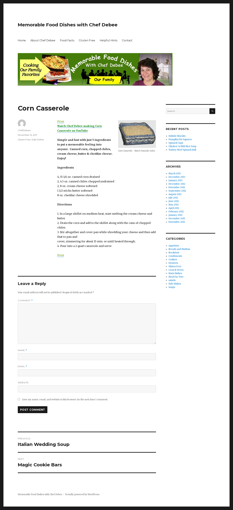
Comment (25, 300)
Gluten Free (87, 40)
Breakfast (173, 252)
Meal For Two (175, 276)
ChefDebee (24, 130)
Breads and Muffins (179, 249)
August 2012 (174, 194)
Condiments (175, 256)
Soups (171, 287)
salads (172, 280)
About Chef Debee (42, 40)
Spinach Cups (175, 143)
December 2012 (176, 184)
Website (23, 382)
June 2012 (173, 201)
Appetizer (173, 245)
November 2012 (176, 187)
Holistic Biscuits (177, 136)
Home (22, 40)
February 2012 (176, 211)
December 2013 (176, 177)
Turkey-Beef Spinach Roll (182, 149)
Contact (127, 40)
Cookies (172, 259)
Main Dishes (175, 273)
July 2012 (173, 197)
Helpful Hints (108, 40)
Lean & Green (175, 270)
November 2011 (176, 222)
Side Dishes (37, 139)
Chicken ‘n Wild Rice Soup (182, 146)
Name (22, 350)
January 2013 (175, 180)
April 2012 (173, 208)
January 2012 (175, 215)
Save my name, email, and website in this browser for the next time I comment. (65, 399)
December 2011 (176, 218)
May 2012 (173, 204)
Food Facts (67, 40)
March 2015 (174, 173)
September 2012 (177, 190)
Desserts (173, 263)
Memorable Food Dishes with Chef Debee (67, 25)
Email (22, 366)
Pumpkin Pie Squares (180, 139)
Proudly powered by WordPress (82, 494)
